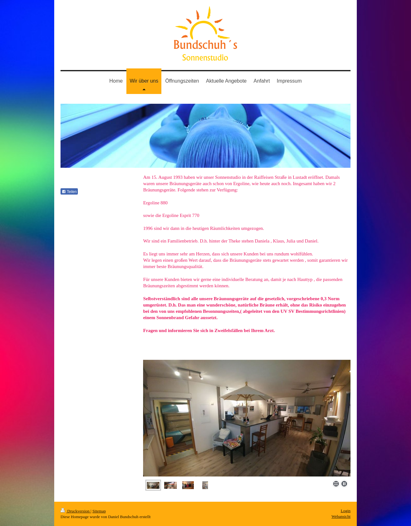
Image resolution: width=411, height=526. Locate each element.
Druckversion (75, 511)
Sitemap (99, 511)
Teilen (69, 192)
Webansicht (341, 516)
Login (345, 510)
